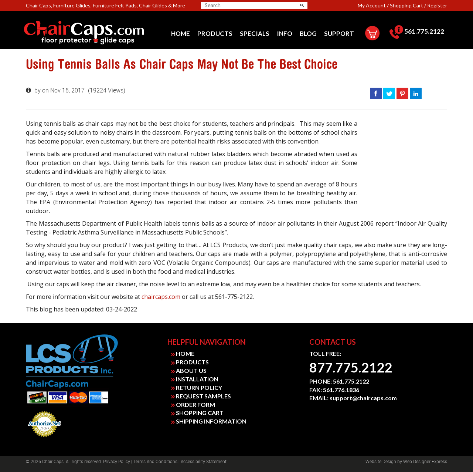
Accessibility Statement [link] (204, 461)
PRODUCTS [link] (190, 361)
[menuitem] (180, 33)
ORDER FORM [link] (193, 404)
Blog (308, 33)
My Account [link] (372, 5)
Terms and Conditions (155, 461)
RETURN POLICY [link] (196, 387)
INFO (284, 33)
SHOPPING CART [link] (197, 412)
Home (180, 33)
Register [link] (437, 5)
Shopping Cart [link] (406, 5)
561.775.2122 (416, 31)
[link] (95, 33)
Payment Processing (44, 439)
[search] (233, 5)
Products (214, 33)
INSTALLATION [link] (194, 378)
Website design (380, 461)
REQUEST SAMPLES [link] (201, 395)
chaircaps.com (161, 297)
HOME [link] (182, 353)
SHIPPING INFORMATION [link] (208, 421)
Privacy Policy (116, 461)
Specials (254, 33)
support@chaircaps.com (363, 397)
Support (339, 33)
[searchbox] (230, 5)
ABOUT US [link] (189, 370)
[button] (302, 5)
